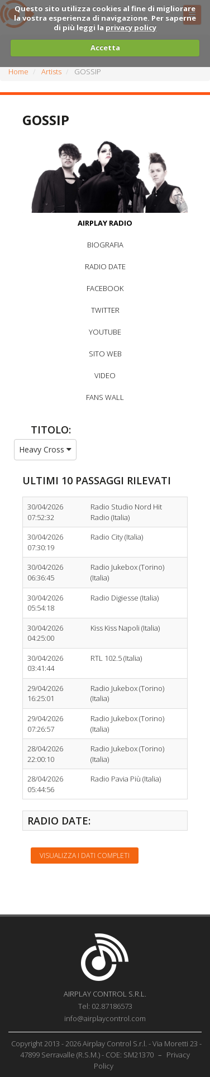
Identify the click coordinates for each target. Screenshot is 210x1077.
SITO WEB (105, 354)
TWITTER (105, 310)
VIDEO (105, 375)
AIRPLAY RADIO (105, 223)
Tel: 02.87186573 (105, 1006)
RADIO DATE (105, 266)
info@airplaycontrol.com (105, 1018)
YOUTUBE (105, 332)
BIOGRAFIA (105, 245)
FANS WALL (105, 397)
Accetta (105, 47)
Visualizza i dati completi (85, 855)
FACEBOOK (105, 288)
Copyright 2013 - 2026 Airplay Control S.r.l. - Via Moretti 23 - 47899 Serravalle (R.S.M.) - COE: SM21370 (106, 1049)
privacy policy (131, 27)
